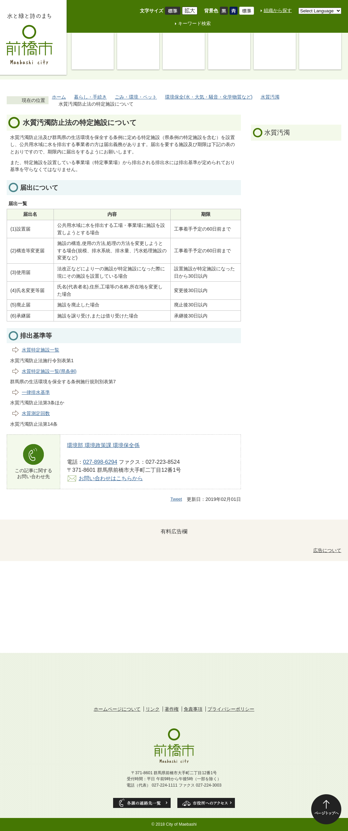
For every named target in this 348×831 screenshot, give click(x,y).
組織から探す (278, 10)
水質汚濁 (270, 97)
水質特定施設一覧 (40, 350)
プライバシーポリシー (230, 709)
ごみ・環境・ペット (136, 97)
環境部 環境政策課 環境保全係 (103, 445)
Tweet (176, 499)
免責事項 (193, 709)
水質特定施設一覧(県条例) (49, 371)
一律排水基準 (36, 392)
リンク (153, 709)
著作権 (172, 709)
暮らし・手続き (90, 97)
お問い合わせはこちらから (111, 478)
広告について (327, 550)
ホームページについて (117, 709)
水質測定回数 (36, 413)
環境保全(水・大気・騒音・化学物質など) (209, 97)
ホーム (59, 97)
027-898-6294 (100, 462)
